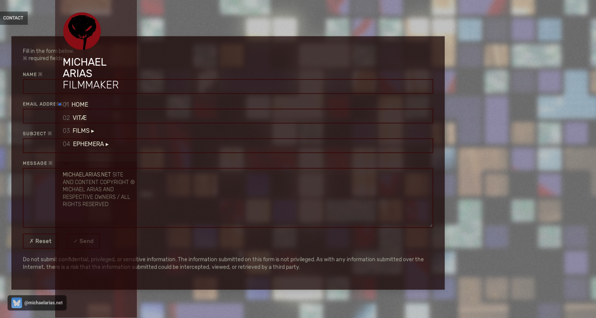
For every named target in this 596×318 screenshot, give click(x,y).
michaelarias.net (87, 174)
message (172, 163)
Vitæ (75, 117)
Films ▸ (78, 130)
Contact (149, 18)
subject (171, 133)
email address (180, 104)
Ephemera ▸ (86, 144)
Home (75, 104)
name (167, 74)
